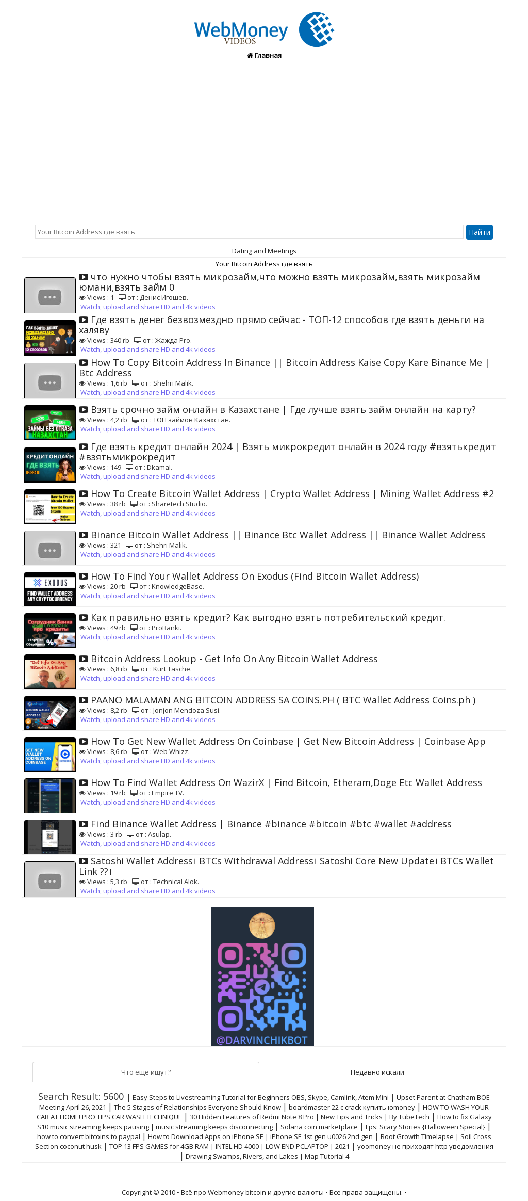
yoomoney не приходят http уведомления (425, 1146)
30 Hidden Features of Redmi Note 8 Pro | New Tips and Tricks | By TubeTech (310, 1117)
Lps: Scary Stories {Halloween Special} (425, 1126)
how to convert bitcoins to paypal (88, 1136)
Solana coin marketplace (319, 1126)
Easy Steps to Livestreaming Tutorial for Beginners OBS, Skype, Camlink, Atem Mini (261, 1097)
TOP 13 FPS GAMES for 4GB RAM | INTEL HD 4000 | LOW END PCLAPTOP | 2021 (229, 1146)
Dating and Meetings (264, 250)
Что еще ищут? (146, 1072)
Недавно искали (377, 1072)
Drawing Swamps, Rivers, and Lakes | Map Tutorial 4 (267, 1156)
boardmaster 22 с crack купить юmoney (352, 1107)
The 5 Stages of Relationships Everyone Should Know (197, 1107)
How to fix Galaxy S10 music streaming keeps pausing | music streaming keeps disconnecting (264, 1121)
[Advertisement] (264, 142)
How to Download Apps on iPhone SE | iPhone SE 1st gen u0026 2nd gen (260, 1136)
